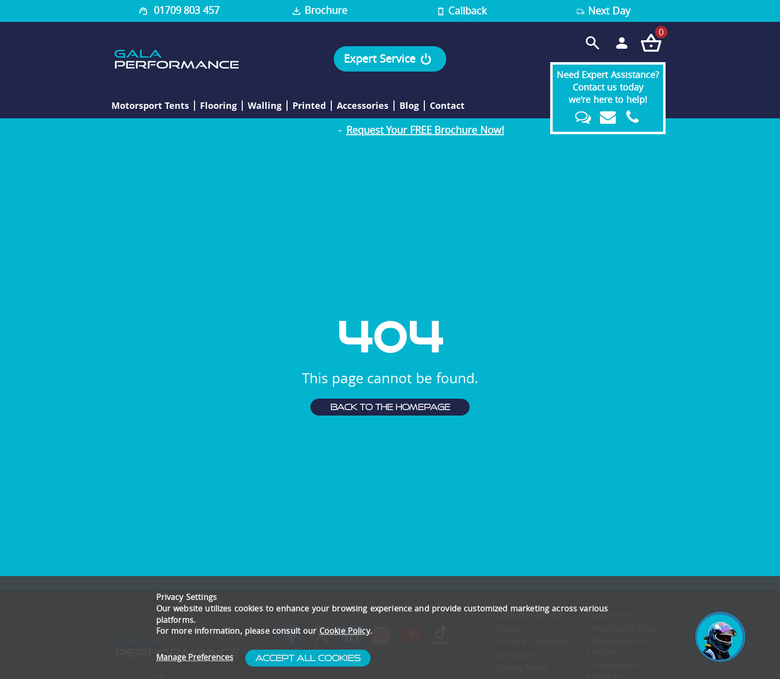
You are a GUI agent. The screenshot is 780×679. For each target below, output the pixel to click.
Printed (309, 105)
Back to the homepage (390, 407)
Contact (447, 105)
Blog (409, 105)
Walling (265, 105)
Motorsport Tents (150, 105)
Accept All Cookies (308, 658)
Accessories (363, 105)
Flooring (218, 105)
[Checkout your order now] (651, 42)
